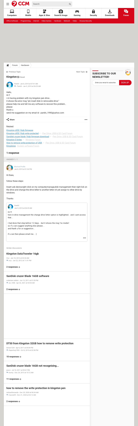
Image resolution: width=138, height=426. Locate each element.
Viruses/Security (85, 21)
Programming (26, 21)
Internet (36, 21)
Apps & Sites (44, 13)
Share (12, 120)
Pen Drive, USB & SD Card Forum (57, 133)
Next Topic (80, 72)
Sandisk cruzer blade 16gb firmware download (27, 136)
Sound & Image (60, 13)
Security (93, 13)
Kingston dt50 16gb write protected (22, 133)
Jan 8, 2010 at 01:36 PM (23, 169)
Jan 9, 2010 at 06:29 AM (32, 86)
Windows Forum (33, 139)
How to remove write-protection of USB (24, 143)
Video (75, 21)
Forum (126, 13)
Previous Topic (15, 72)
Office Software (12, 21)
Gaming (77, 13)
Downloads (110, 13)
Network (67, 21)
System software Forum (28, 146)
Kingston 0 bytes (14, 139)
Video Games (46, 21)
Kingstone (11, 146)
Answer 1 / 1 (12, 159)
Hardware (57, 21)
